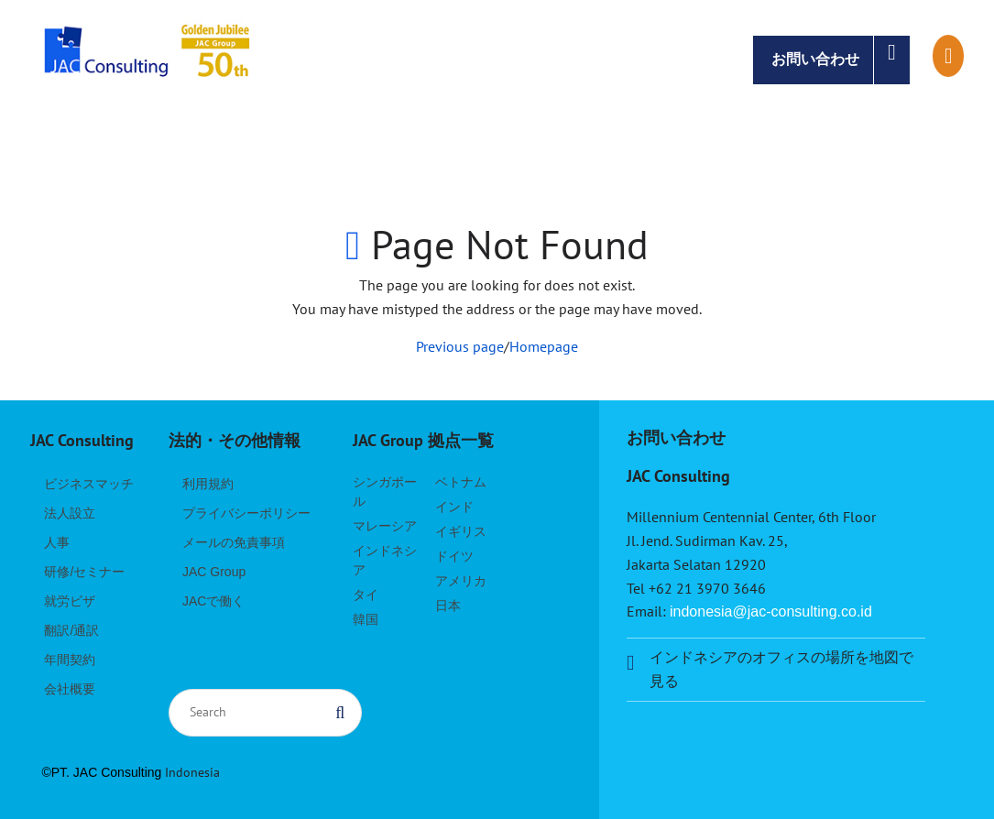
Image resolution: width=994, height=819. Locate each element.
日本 (448, 605)
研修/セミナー (84, 571)
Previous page (460, 346)
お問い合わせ (840, 60)
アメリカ (460, 580)
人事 (57, 542)
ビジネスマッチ (89, 483)
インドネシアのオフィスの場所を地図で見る (781, 669)
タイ (365, 594)
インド (454, 506)
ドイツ (454, 556)
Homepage (543, 346)
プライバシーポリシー (246, 513)
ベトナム (460, 482)
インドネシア (385, 560)
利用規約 (208, 483)
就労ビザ (69, 601)
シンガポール (385, 491)
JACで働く (213, 601)
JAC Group (214, 571)
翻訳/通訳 (71, 630)
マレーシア (385, 526)
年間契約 (69, 659)
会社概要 (69, 689)
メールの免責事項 (233, 542)
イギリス (460, 531)
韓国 (365, 619)
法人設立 (69, 513)
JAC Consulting (149, 59)
